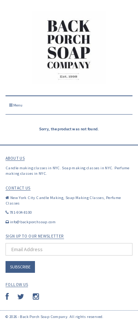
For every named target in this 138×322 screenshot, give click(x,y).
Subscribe (20, 266)
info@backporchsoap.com (33, 221)
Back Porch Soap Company (43, 316)
